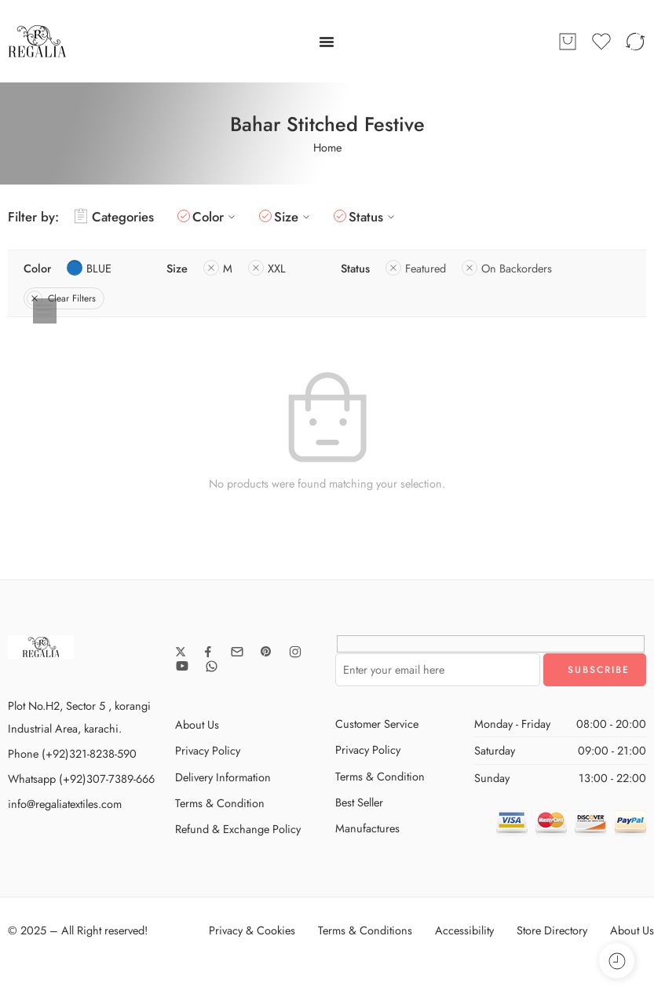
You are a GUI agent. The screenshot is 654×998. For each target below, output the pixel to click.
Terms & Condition (220, 803)
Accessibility (464, 930)
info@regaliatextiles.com (65, 803)
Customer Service (376, 723)
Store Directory (552, 930)
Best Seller (359, 802)
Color (215, 216)
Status (374, 216)
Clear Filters (61, 298)
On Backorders (507, 268)
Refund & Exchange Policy (238, 829)
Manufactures (367, 828)
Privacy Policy (207, 750)
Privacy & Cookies (252, 930)
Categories (114, 216)
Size (294, 216)
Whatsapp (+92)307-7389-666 (81, 778)
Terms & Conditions (365, 930)
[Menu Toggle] (326, 41)
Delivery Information (223, 777)
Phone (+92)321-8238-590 (72, 753)
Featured (415, 268)
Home (327, 147)
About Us (197, 724)
